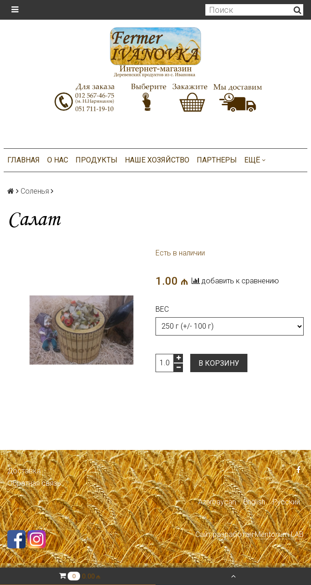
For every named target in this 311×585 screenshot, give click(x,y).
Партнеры (217, 160)
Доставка (24, 470)
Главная (23, 160)
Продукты (96, 160)
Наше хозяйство (157, 160)
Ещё (255, 160)
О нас (57, 160)
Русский (286, 502)
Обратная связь (34, 483)
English (254, 502)
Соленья (35, 191)
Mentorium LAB (279, 534)
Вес (162, 309)
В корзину (218, 363)
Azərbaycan (217, 502)
